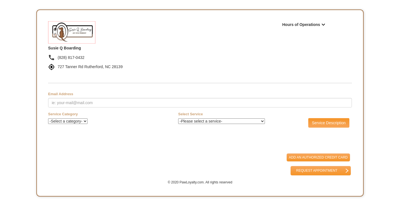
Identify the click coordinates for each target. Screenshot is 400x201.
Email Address (60, 94)
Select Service (190, 114)
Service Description (329, 123)
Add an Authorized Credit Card (318, 157)
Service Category (63, 114)
